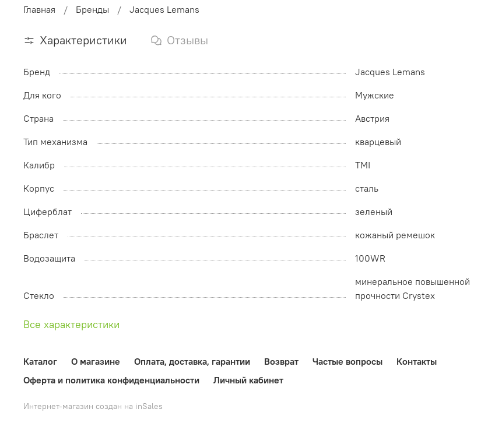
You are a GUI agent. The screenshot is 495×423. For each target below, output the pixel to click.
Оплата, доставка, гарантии (192, 361)
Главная (39, 9)
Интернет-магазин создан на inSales (93, 406)
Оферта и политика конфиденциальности (111, 380)
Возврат (281, 361)
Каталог (40, 361)
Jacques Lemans (164, 9)
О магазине (95, 361)
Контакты (416, 361)
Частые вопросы (347, 361)
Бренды (92, 9)
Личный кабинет (248, 380)
